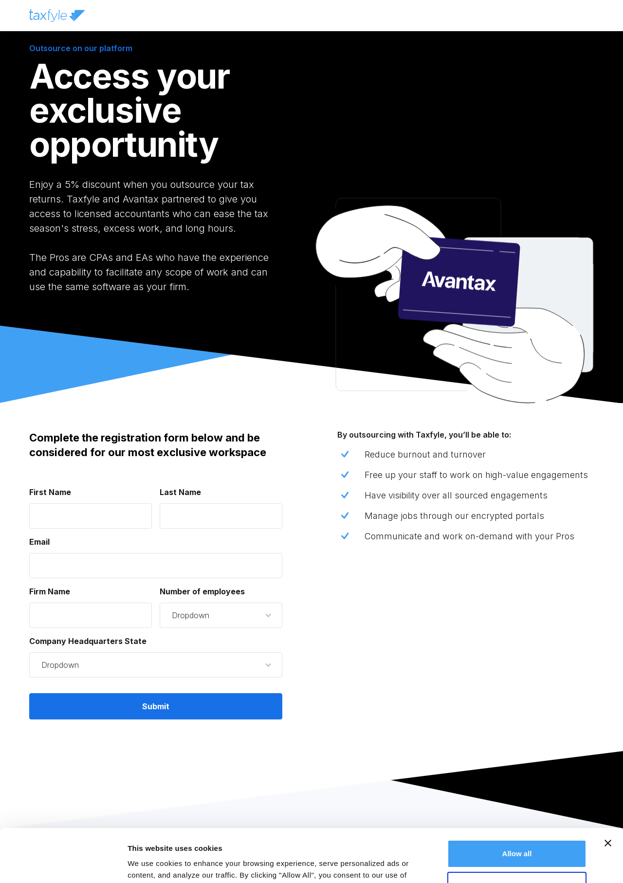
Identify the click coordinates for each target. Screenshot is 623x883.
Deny (517, 835)
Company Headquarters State (88, 641)
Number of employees (202, 591)
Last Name (180, 492)
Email (39, 542)
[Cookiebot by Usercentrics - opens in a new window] (63, 864)
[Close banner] (608, 793)
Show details (150, 864)
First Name (50, 492)
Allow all (517, 804)
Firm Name (49, 591)
